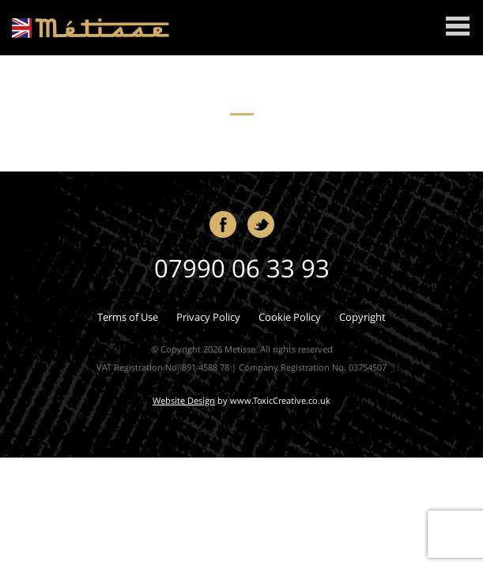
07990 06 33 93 (242, 267)
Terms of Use (127, 317)
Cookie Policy (289, 317)
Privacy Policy (208, 317)
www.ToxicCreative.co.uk (280, 400)
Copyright (362, 317)
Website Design (184, 400)
